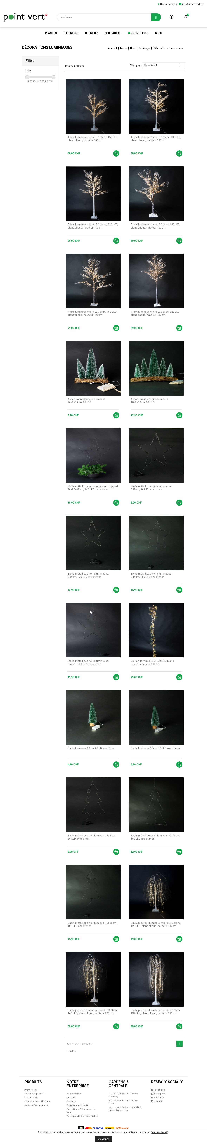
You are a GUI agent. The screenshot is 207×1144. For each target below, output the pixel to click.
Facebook (158, 1089)
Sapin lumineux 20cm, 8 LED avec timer (92, 748)
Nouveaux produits (35, 1093)
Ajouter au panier (116, 153)
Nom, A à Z (163, 65)
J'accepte (103, 1139)
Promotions (139, 33)
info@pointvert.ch (193, 4)
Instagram (158, 1093)
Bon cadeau (113, 33)
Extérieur (71, 33)
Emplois (71, 1101)
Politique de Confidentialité (82, 1116)
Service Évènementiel (36, 1105)
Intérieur (91, 33)
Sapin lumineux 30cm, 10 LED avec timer (155, 748)
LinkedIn (157, 1101)
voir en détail (159, 1132)
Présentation (74, 1093)
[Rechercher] (109, 17)
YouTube (157, 1097)
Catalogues (30, 1097)
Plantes (51, 33)
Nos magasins (168, 4)
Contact (71, 1097)
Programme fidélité (77, 1105)
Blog (158, 33)
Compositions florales (37, 1101)
